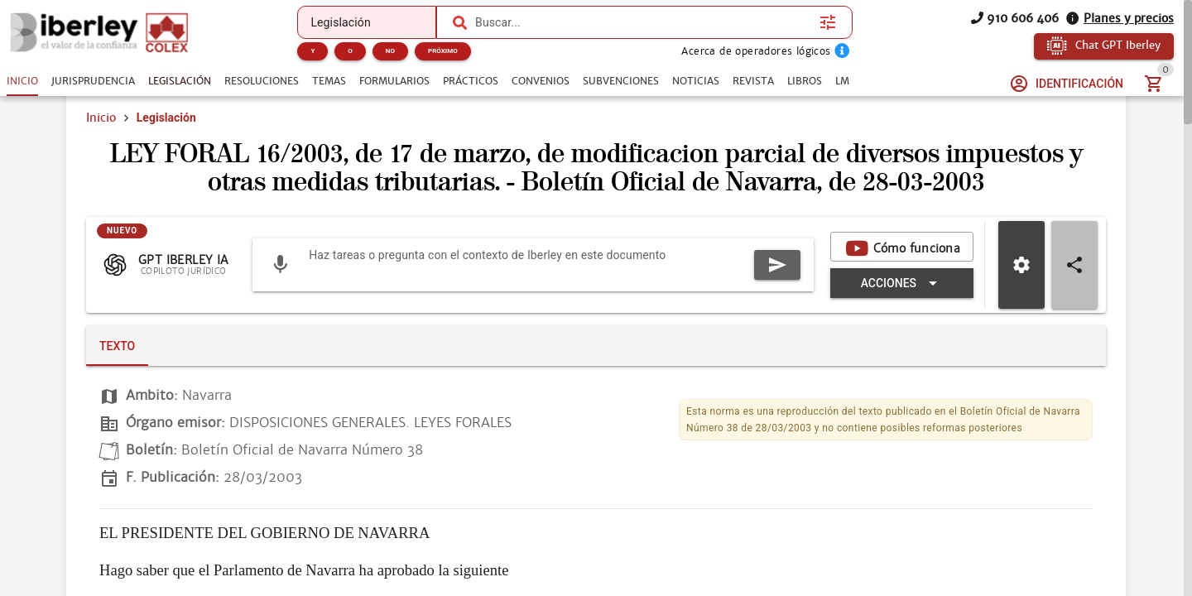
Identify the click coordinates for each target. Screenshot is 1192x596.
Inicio (101, 139)
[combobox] (643, 22)
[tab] (22, 81)
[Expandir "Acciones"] (620, 354)
